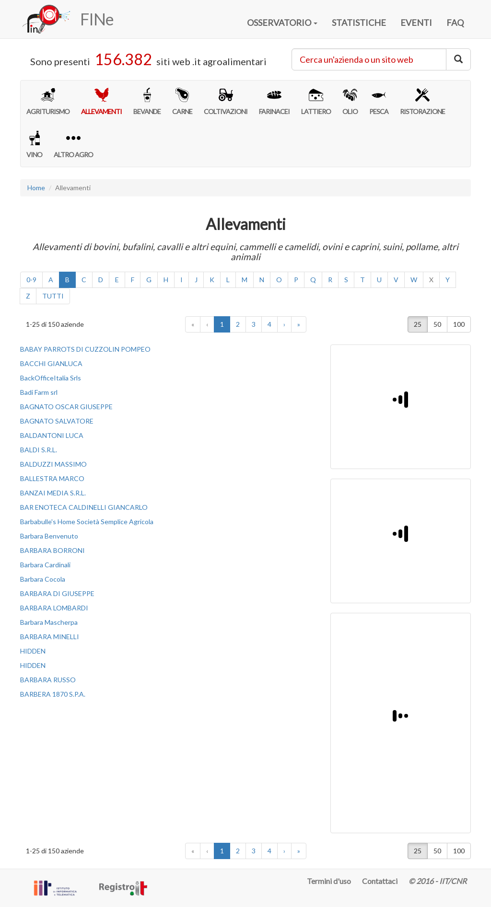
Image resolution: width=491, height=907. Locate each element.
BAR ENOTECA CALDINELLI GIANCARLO (84, 507)
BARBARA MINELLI (49, 636)
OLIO (350, 101)
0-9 (31, 280)
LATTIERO (316, 101)
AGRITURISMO (48, 101)
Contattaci (379, 880)
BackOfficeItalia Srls (50, 378)
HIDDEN (33, 651)
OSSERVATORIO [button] (282, 22)
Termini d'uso (329, 880)
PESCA (378, 101)
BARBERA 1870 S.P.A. (52, 694)
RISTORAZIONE (422, 101)
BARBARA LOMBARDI (54, 608)
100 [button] (459, 324)
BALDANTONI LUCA (51, 435)
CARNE (182, 101)
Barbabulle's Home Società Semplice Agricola (86, 521)
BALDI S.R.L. (38, 450)
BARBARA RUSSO (48, 680)
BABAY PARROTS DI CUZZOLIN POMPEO (85, 349)
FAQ (455, 22)
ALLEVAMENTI (101, 101)
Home (36, 188)
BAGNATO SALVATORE (57, 421)
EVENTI (416, 22)
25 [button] (417, 324)
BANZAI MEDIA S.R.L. (53, 493)
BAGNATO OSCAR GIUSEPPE (66, 406)
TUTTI (53, 296)
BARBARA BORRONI (52, 550)
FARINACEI (274, 101)
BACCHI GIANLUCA (51, 363)
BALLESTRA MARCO (52, 478)
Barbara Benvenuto (49, 536)
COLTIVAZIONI (225, 101)
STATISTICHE (359, 22)
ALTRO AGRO (73, 145)
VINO (34, 145)
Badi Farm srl (39, 392)
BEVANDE (147, 101)
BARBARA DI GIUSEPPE (57, 593)
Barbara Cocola (42, 579)
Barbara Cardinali (45, 565)
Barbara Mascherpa (49, 622)
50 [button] (437, 324)
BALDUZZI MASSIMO (53, 464)
